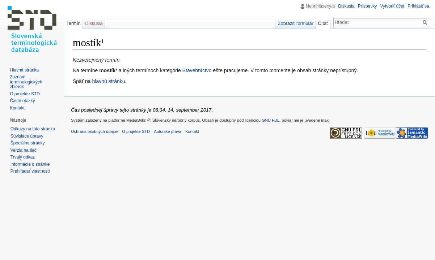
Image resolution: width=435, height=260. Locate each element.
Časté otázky (22, 100)
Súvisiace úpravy (26, 136)
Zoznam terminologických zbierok (26, 81)
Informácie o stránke (30, 164)
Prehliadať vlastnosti (30, 171)
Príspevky (367, 6)
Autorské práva (167, 131)
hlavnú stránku (108, 81)
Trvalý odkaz (22, 157)
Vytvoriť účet (392, 6)
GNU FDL (270, 120)
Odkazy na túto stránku (32, 128)
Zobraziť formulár (295, 23)
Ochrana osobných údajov (94, 131)
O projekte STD (25, 93)
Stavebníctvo (197, 70)
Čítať (323, 23)
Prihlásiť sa (418, 6)
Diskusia (346, 6)
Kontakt (17, 107)
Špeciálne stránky (27, 143)
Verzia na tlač (23, 150)
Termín (73, 23)
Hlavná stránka (24, 70)
